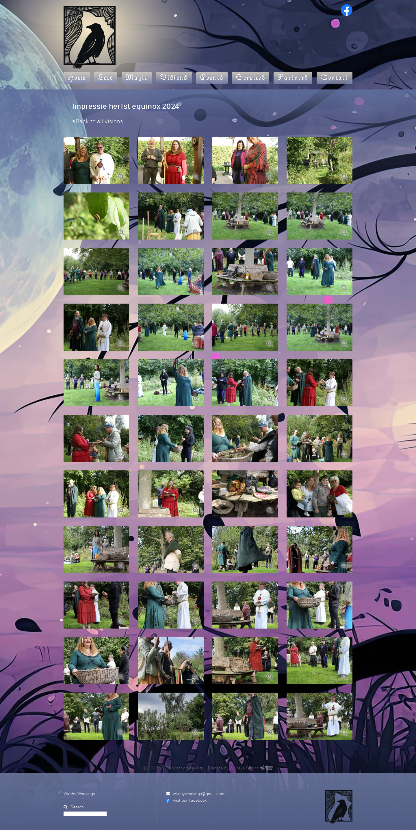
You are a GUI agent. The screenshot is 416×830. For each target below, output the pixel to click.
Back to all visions (97, 121)
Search (77, 796)
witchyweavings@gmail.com (198, 783)
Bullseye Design (244, 757)
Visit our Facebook (190, 789)
